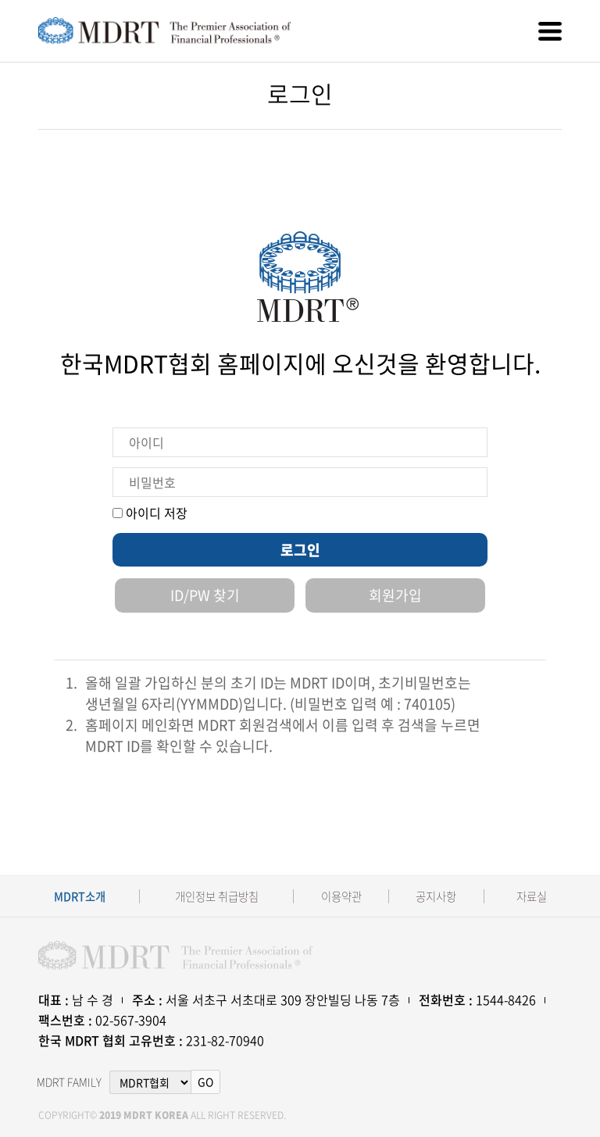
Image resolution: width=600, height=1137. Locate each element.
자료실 (531, 896)
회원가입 (395, 595)
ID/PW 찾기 (205, 595)
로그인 (300, 549)
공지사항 (436, 896)
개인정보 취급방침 (217, 896)
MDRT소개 (79, 896)
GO (205, 1081)
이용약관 (341, 896)
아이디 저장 (150, 512)
